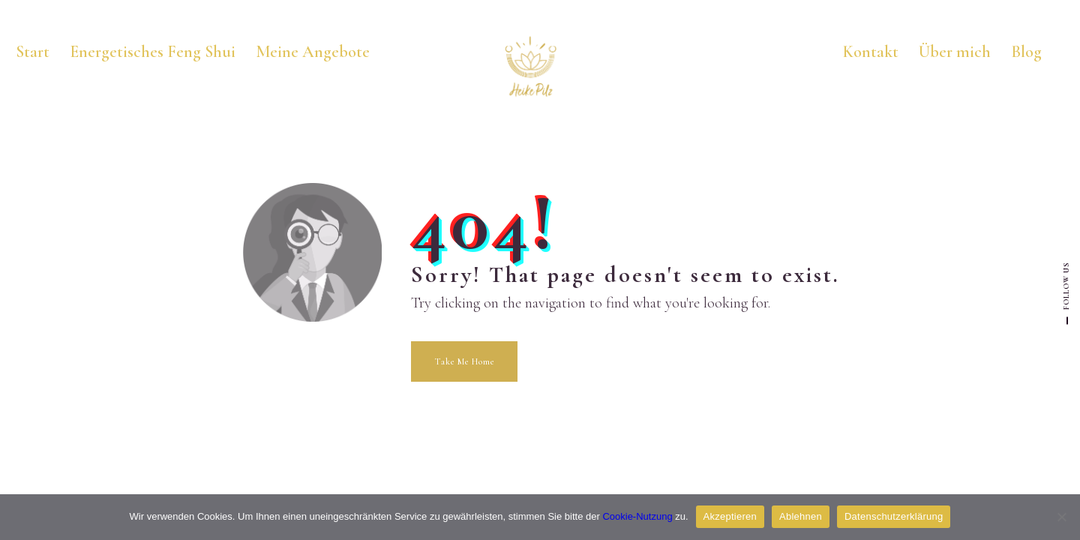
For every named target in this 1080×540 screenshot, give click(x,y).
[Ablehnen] (1061, 516)
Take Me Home (464, 361)
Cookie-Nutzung (637, 516)
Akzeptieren (730, 516)
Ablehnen (800, 516)
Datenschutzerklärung (893, 516)
